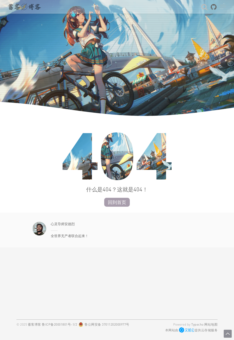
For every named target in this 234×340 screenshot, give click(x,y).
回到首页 (117, 202)
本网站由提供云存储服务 (191, 330)
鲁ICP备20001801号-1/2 (59, 324)
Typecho (197, 324)
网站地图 (211, 324)
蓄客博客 (34, 324)
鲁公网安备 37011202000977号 (107, 324)
